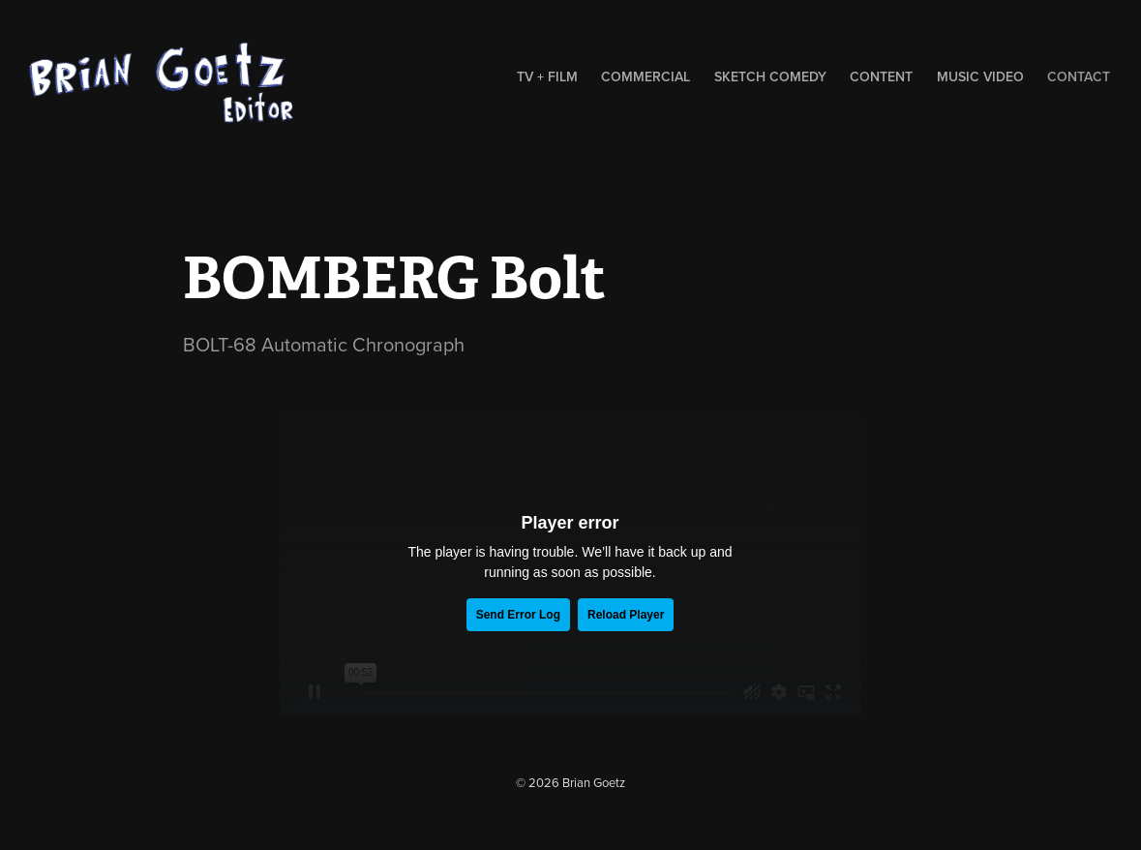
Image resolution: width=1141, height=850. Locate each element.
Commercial (645, 76)
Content (881, 76)
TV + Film (547, 76)
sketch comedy (770, 76)
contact (1078, 76)
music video (980, 76)
